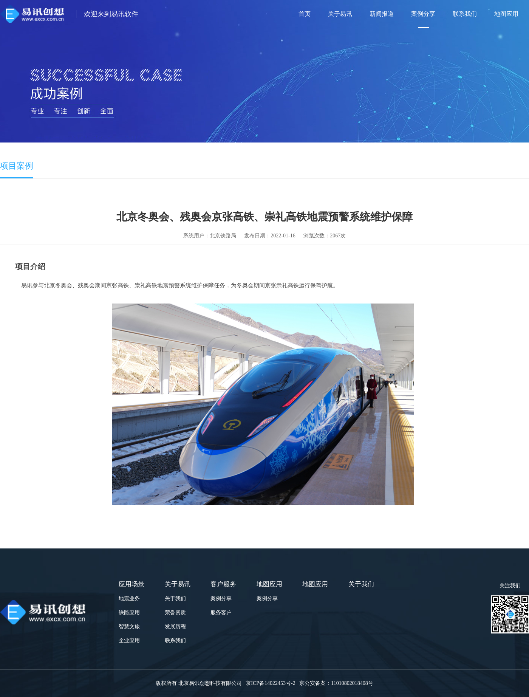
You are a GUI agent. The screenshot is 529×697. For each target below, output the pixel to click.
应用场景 (131, 584)
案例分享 (423, 14)
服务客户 (221, 612)
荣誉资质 (175, 612)
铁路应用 (129, 612)
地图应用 (506, 14)
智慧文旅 (129, 626)
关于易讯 (340, 14)
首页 (305, 14)
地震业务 (129, 598)
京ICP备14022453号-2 (269, 683)
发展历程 (175, 626)
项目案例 (16, 165)
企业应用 (129, 640)
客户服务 (223, 584)
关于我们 (175, 598)
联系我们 (465, 14)
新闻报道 (382, 14)
